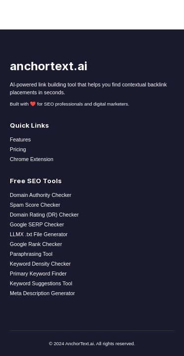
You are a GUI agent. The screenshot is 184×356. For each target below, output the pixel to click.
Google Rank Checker (36, 244)
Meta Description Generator (42, 293)
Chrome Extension (31, 159)
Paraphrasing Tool (31, 254)
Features (20, 139)
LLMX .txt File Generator (39, 234)
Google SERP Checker (37, 224)
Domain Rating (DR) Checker (44, 215)
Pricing (18, 149)
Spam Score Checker (35, 205)
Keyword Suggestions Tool (41, 283)
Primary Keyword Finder (38, 273)
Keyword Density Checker (40, 264)
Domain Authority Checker (40, 195)
